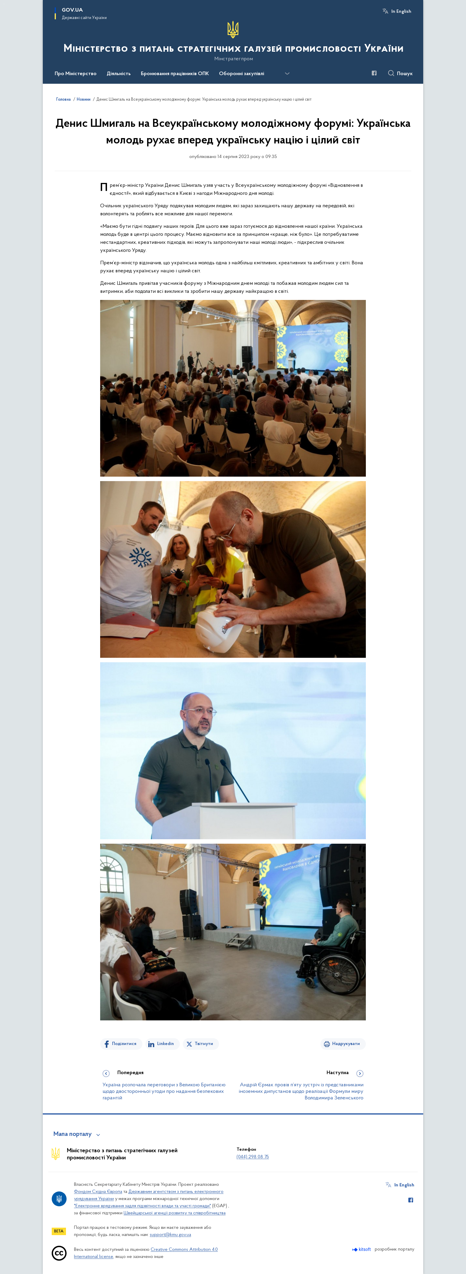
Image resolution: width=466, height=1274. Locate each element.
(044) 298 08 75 (253, 1157)
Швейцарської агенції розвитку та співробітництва (175, 1213)
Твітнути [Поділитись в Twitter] (204, 1043)
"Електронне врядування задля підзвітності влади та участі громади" (142, 1206)
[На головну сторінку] (233, 41)
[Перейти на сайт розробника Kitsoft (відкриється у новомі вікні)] (362, 1249)
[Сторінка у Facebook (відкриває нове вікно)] (374, 73)
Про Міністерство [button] (76, 74)
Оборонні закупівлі (241, 74)
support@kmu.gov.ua (170, 1234)
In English (401, 11)
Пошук (405, 74)
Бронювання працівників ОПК (175, 74)
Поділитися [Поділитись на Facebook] (124, 1043)
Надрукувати (346, 1043)
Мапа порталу (72, 1134)
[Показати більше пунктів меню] (287, 73)
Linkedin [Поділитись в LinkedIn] (165, 1043)
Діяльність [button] (119, 74)
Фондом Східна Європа (98, 1191)
